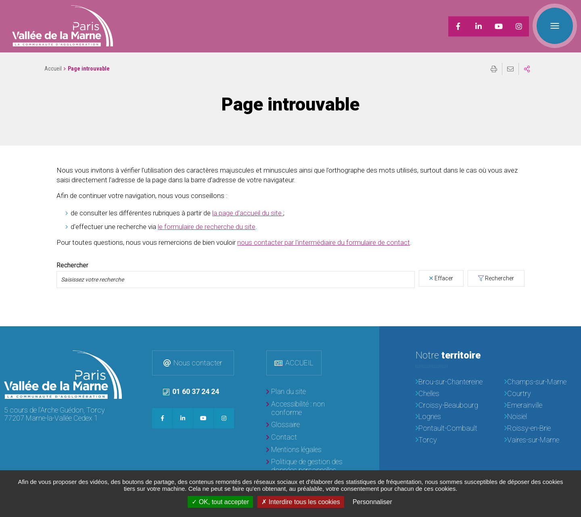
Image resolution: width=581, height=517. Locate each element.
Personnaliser (372, 501)
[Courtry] (540, 394)
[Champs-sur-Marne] (540, 382)
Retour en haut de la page (569, 338)
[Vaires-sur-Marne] (540, 440)
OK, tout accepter (220, 501)
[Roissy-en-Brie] (540, 428)
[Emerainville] (540, 405)
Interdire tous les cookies (300, 501)
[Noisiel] (540, 417)
